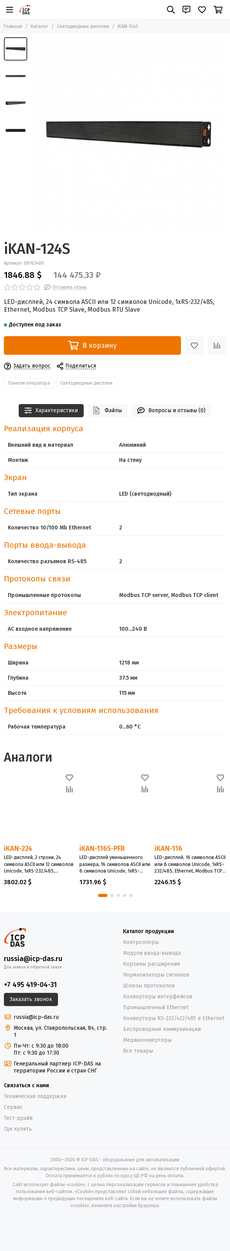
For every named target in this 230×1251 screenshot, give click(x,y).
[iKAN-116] (190, 807)
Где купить (18, 1129)
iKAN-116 (168, 848)
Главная (13, 26)
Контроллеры (141, 942)
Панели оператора (29, 383)
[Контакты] (186, 9)
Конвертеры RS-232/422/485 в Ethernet (173, 1018)
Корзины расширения (151, 964)
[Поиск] (171, 9)
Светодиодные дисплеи (83, 26)
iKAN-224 (18, 848)
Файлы (107, 410)
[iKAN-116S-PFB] (115, 807)
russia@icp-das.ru (33, 958)
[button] (102, 895)
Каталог (39, 26)
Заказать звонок (31, 999)
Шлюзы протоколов (149, 985)
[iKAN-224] (39, 807)
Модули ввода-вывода (152, 953)
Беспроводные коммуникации (162, 1029)
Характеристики (51, 410)
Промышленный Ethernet (155, 1007)
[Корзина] (218, 9)
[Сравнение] (216, 345)
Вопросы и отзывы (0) (171, 410)
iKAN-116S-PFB (102, 848)
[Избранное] (202, 9)
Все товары (138, 1051)
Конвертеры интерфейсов (157, 996)
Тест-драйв (18, 1118)
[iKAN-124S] (128, 134)
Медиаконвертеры (147, 1040)
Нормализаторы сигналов (156, 975)
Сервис (13, 1107)
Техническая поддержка (35, 1096)
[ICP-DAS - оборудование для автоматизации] (24, 9)
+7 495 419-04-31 (30, 984)
